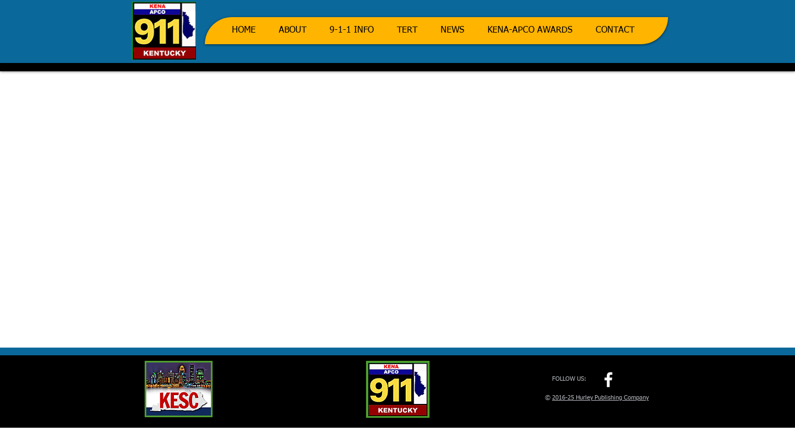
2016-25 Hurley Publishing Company (600, 398)
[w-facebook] (608, 380)
